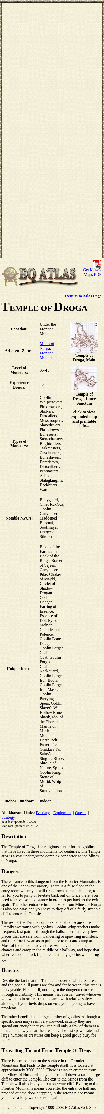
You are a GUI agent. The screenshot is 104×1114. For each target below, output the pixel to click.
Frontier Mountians (48, 355)
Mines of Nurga (47, 346)
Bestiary (43, 813)
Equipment (62, 813)
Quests (81, 813)
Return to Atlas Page (83, 296)
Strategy (8, 817)
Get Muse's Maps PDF (92, 270)
